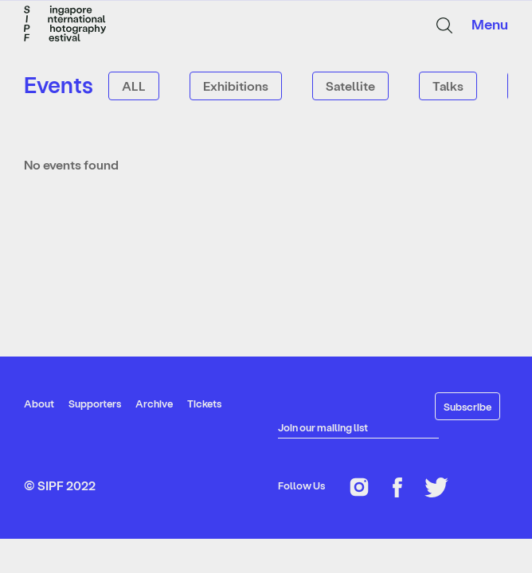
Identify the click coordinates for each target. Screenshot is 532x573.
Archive (154, 403)
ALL (134, 85)
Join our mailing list (323, 427)
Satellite (350, 85)
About (39, 403)
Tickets (204, 403)
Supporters (94, 403)
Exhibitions (235, 85)
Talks (448, 85)
